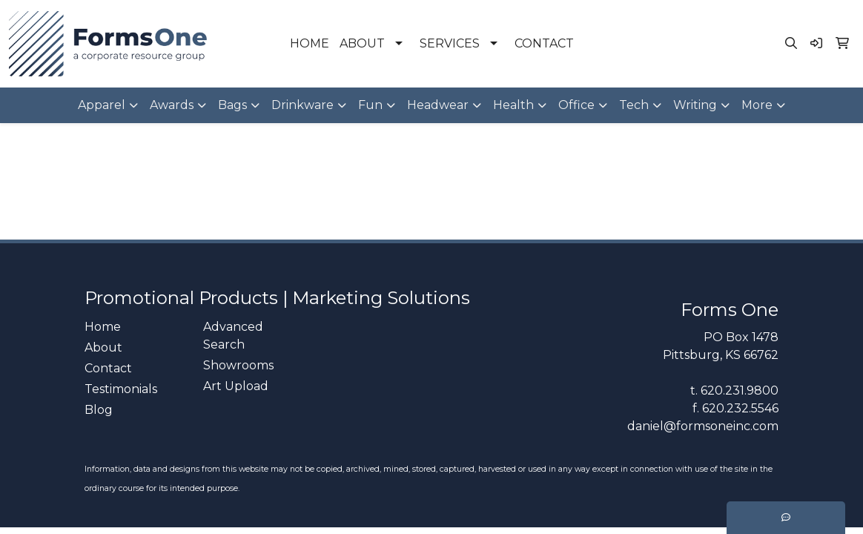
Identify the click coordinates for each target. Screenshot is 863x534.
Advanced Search (233, 336)
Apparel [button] (101, 105)
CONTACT (544, 43)
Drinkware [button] (302, 105)
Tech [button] (634, 105)
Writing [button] (695, 105)
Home (103, 327)
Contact (108, 368)
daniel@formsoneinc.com (702, 426)
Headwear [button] (438, 105)
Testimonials (121, 389)
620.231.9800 (739, 390)
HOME (309, 43)
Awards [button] (172, 105)
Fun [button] (370, 105)
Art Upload (235, 386)
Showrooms (238, 365)
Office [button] (576, 105)
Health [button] (513, 105)
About (103, 347)
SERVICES (450, 43)
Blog (99, 410)
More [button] (757, 105)
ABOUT (362, 43)
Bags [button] (232, 105)
